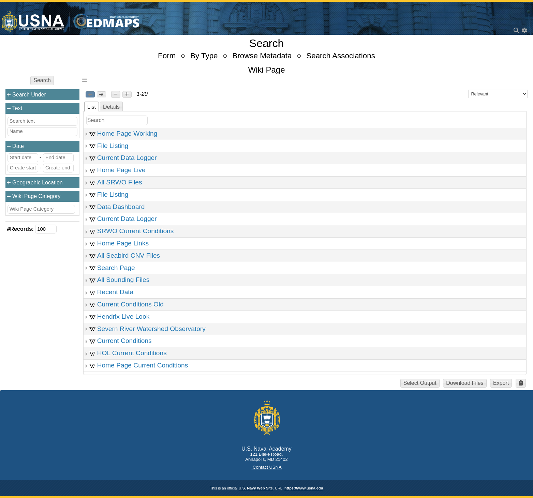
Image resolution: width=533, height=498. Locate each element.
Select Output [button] (419, 383)
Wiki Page (266, 69)
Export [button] (501, 383)
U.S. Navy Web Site (256, 488)
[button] (115, 94)
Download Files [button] (464, 383)
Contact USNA (266, 467)
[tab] (91, 106)
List (91, 107)
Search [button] (42, 80)
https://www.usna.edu (303, 488)
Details (111, 107)
